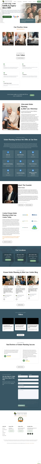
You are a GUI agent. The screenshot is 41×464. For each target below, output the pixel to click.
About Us (15, 1)
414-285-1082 (30, 450)
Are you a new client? (21, 404)
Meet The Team (21, 222)
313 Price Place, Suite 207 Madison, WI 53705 (20, 275)
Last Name (30, 393)
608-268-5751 (11, 450)
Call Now (31, 100)
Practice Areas (19, 1)
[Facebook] (28, 453)
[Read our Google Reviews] (17, 20)
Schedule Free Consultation (8, 259)
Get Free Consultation (30, 222)
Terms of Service (24, 426)
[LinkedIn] (30, 453)
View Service (6, 47)
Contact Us (34, 1)
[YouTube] (32, 453)
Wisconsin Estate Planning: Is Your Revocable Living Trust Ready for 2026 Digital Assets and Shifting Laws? (8, 309)
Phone (19, 397)
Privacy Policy (20, 426)
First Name (19, 393)
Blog (3, 450)
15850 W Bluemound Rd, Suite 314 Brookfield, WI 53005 (33, 275)
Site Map (3, 453)
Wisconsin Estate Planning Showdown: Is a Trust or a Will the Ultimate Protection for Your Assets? (20, 309)
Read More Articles (20, 323)
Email (18, 400)
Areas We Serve (25, 1)
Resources (30, 1)
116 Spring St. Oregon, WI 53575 (8, 275)
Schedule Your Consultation (8, 20)
